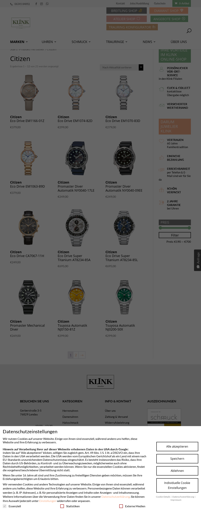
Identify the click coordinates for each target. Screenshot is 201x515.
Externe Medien (132, 506)
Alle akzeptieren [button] (177, 446)
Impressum (176, 499)
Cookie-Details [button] (163, 496)
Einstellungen (47, 501)
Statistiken (70, 506)
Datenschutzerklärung (115, 496)
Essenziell (12, 506)
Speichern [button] (177, 459)
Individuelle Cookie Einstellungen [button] (177, 485)
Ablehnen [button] (177, 471)
